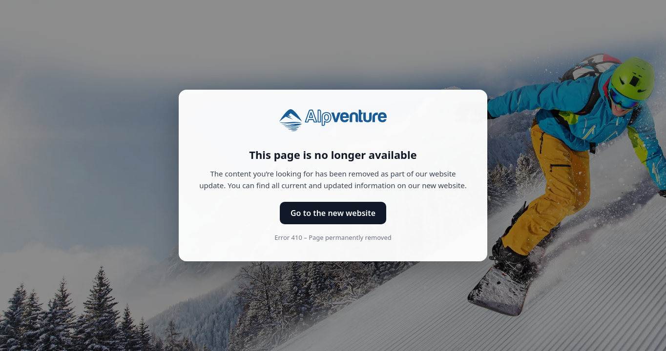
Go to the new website (333, 213)
